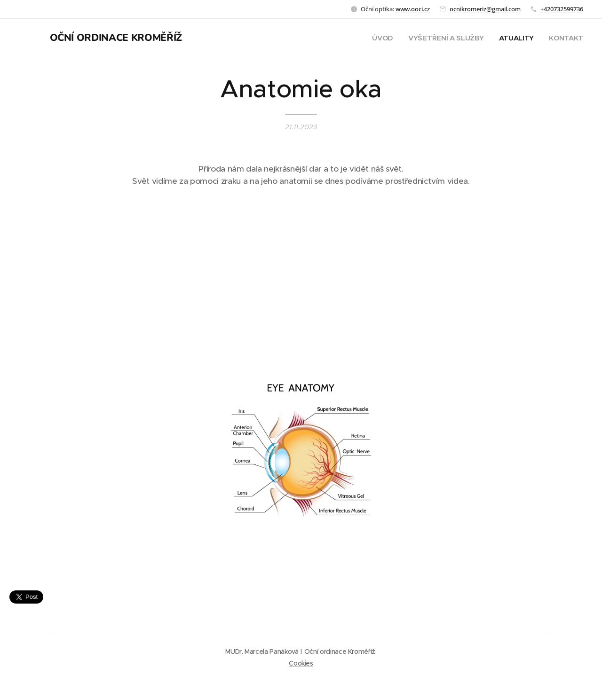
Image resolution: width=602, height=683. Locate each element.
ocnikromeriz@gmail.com (485, 9)
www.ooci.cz (413, 9)
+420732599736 (561, 9)
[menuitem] (380, 38)
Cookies (301, 663)
